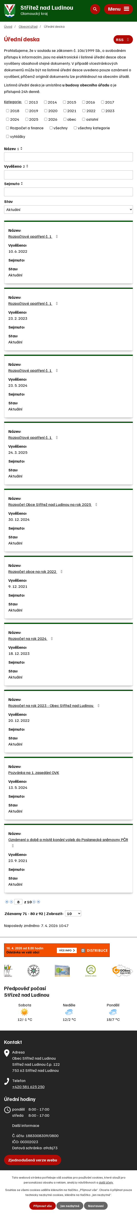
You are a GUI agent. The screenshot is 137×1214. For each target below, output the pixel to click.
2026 (52, 119)
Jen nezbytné (69, 1206)
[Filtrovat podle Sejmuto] (68, 192)
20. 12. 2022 (19, 720)
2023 (109, 110)
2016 (90, 102)
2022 (90, 110)
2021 (71, 110)
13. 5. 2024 (17, 787)
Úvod (8, 26)
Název (11, 148)
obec (71, 119)
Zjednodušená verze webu (32, 1159)
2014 (52, 102)
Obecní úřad (28, 26)
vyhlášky (17, 136)
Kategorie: (13, 101)
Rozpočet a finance (27, 127)
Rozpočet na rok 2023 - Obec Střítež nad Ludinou (54, 705)
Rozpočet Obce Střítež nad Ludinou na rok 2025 (53, 504)
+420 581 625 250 (28, 1086)
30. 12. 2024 (19, 519)
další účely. (106, 1182)
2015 (71, 102)
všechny (60, 127)
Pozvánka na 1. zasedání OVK (33, 772)
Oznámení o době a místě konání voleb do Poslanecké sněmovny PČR (68, 842)
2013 (33, 102)
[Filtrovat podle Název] (68, 156)
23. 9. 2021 (17, 860)
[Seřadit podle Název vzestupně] (21, 147)
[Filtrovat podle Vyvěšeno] (68, 174)
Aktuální (15, 274)
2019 (33, 110)
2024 (14, 119)
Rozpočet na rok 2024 (31, 638)
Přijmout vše (42, 1206)
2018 (14, 110)
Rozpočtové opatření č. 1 (34, 236)
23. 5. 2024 (17, 385)
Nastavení (96, 1206)
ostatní (92, 119)
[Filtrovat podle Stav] (68, 209)
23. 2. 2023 (17, 318)
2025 (33, 119)
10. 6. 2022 (17, 251)
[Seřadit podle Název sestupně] (21, 149)
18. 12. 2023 (19, 653)
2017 (109, 102)
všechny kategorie (94, 127)
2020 (52, 110)
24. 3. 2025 (17, 452)
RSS (123, 39)
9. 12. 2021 (17, 586)
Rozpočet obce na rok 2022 (36, 571)
